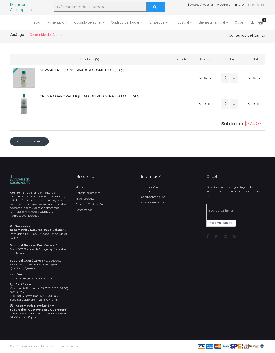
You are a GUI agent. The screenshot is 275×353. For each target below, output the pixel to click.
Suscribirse (221, 223)
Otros (239, 22)
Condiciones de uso (153, 196)
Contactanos (83, 209)
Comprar (224, 4)
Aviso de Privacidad (153, 202)
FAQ (239, 4)
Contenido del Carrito (46, 35)
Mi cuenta (81, 187)
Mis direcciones (84, 198)
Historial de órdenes (87, 192)
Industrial (181, 22)
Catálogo (17, 35)
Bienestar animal (212, 22)
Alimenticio (55, 22)
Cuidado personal (87, 22)
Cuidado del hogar (125, 22)
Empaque (157, 22)
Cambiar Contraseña (89, 204)
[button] (225, 78)
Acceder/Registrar (200, 4)
